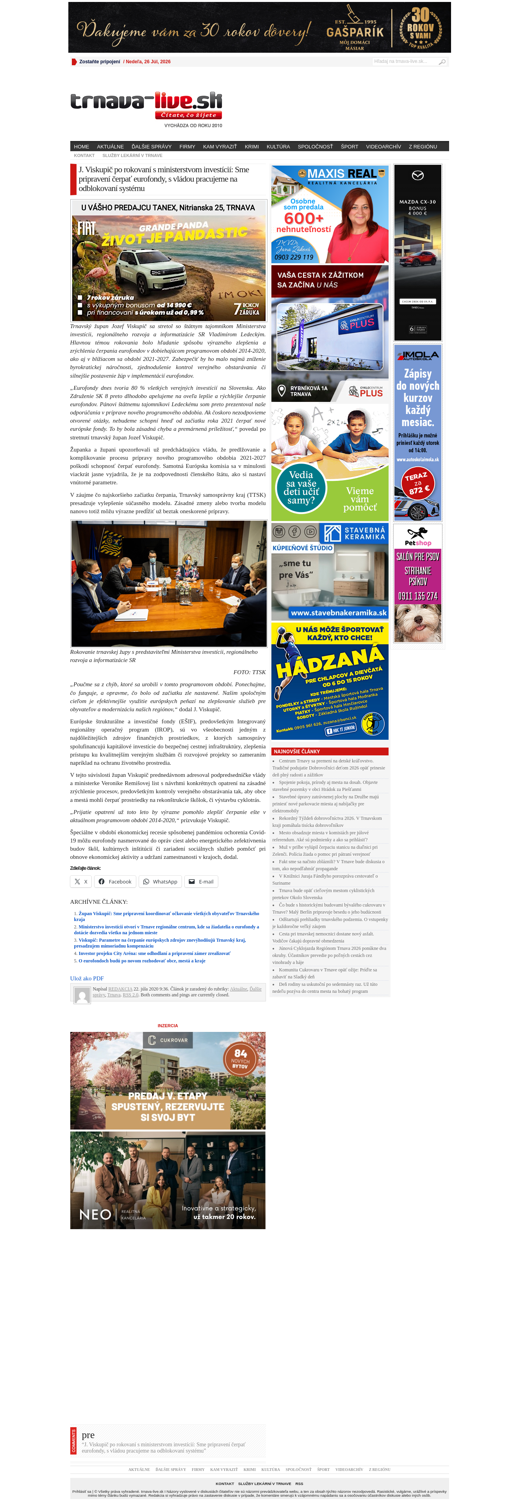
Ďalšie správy (152, 147)
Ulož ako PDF (87, 978)
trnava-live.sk (152, 1491)
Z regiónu (423, 147)
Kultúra (278, 147)
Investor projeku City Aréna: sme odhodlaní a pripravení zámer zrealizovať (155, 953)
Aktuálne (110, 147)
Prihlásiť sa (81, 1491)
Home (81, 147)
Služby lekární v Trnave (132, 155)
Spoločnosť (315, 147)
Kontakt (84, 155)
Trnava (114, 995)
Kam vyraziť (220, 147)
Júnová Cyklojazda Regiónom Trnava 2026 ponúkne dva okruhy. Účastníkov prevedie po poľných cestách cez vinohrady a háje (330, 955)
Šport (349, 147)
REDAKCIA (120, 989)
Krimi (252, 147)
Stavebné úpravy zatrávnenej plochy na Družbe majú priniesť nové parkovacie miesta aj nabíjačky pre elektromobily (326, 804)
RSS (299, 1483)
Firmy (187, 147)
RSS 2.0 (131, 995)
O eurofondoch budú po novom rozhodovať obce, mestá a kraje (142, 961)
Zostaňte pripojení (100, 61)
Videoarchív (383, 147)
